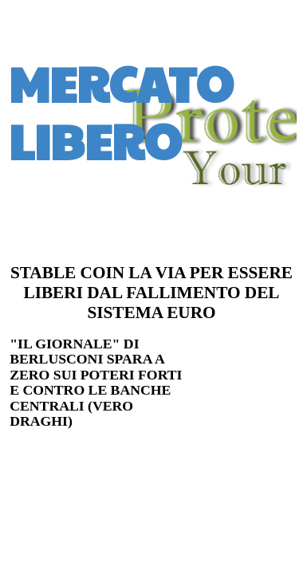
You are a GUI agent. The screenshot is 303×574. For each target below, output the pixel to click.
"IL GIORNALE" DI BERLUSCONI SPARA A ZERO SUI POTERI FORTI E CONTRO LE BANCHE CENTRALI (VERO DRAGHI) (96, 382)
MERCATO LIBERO (121, 111)
